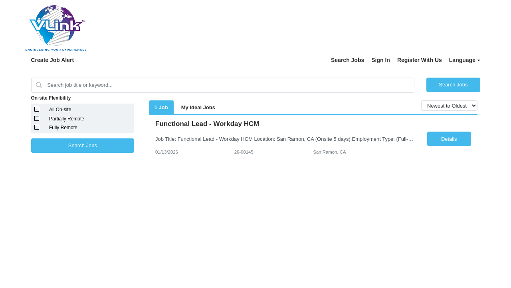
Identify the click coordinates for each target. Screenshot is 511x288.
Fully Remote (63, 127)
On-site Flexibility (51, 98)
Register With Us (419, 60)
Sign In (380, 60)
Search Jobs (347, 60)
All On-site (60, 109)
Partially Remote (66, 119)
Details (449, 139)
